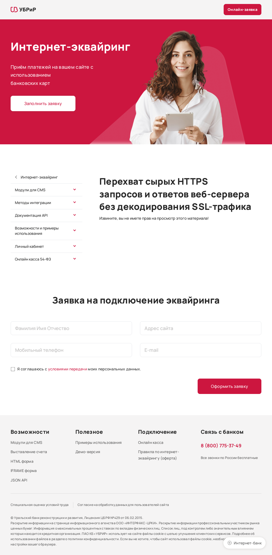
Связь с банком (222, 431)
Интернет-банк (248, 542)
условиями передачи (67, 368)
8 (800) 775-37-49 (221, 445)
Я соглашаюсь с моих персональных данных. (79, 368)
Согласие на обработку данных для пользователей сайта (123, 504)
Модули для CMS (30, 189)
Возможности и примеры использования (37, 231)
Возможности (30, 431)
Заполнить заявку (43, 103)
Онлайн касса (151, 442)
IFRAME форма (24, 470)
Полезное (89, 431)
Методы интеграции (33, 202)
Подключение (157, 431)
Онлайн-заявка (242, 9)
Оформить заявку (229, 386)
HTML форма (22, 461)
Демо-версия (87, 451)
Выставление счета (29, 451)
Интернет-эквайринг (39, 177)
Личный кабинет (29, 246)
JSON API (19, 480)
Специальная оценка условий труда (40, 504)
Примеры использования (98, 442)
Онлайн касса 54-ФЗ (33, 259)
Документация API (31, 215)
